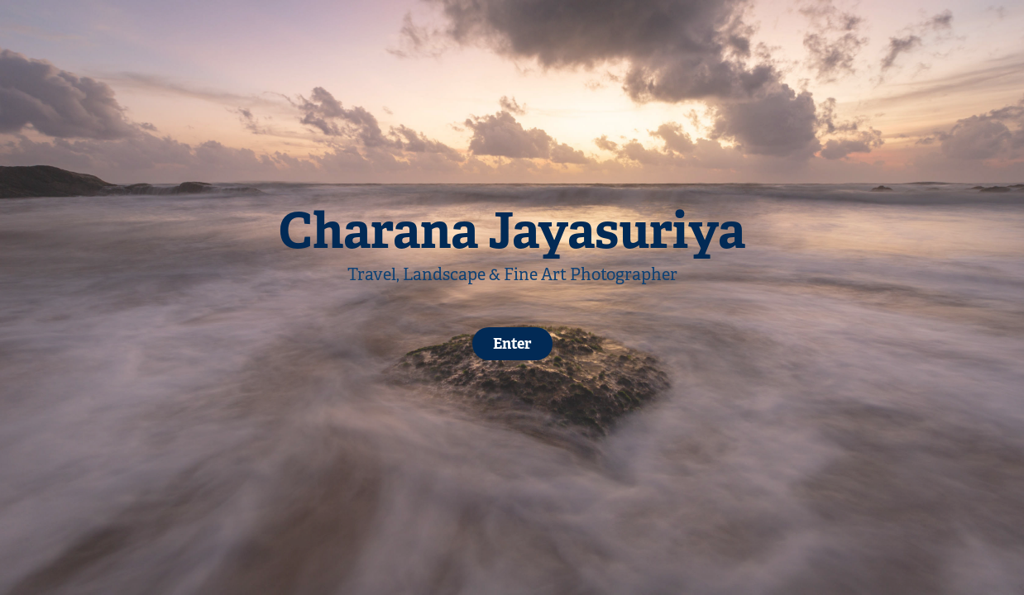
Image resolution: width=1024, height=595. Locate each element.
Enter (512, 343)
